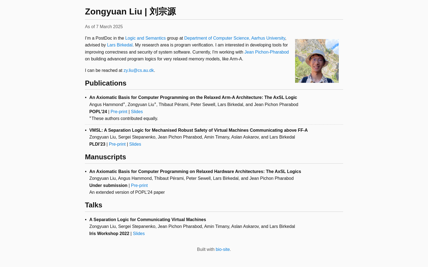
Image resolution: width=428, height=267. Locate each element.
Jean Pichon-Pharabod (266, 52)
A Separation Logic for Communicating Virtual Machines (147, 219)
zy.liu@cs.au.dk (139, 70)
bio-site (223, 249)
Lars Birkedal (119, 45)
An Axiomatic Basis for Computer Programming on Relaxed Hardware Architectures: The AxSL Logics (195, 171)
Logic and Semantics (145, 38)
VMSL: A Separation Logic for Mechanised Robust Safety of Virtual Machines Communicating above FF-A (198, 130)
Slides (137, 111)
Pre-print (119, 111)
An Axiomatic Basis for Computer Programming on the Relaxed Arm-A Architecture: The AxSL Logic (193, 97)
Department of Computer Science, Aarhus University (234, 38)
